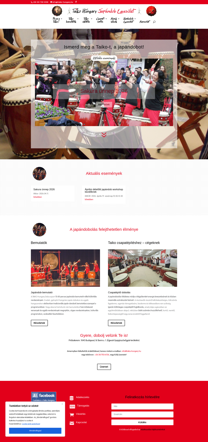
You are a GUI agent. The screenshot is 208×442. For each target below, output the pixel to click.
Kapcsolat (144, 22)
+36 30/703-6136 (102, 355)
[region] (35, 419)
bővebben (37, 197)
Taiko (71, 21)
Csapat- (100, 21)
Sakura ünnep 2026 (44, 189)
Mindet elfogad (35, 431)
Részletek (39, 323)
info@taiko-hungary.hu (131, 351)
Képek (114, 21)
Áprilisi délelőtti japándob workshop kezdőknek (104, 190)
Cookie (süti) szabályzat (31, 424)
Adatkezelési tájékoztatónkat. (153, 430)
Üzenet (104, 366)
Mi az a (56, 21)
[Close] (62, 404)
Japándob (128, 21)
